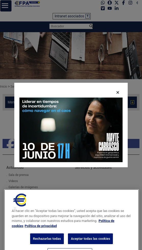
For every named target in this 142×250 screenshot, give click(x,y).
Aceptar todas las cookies (90, 243)
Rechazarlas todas (47, 243)
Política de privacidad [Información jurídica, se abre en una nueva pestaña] (41, 230)
